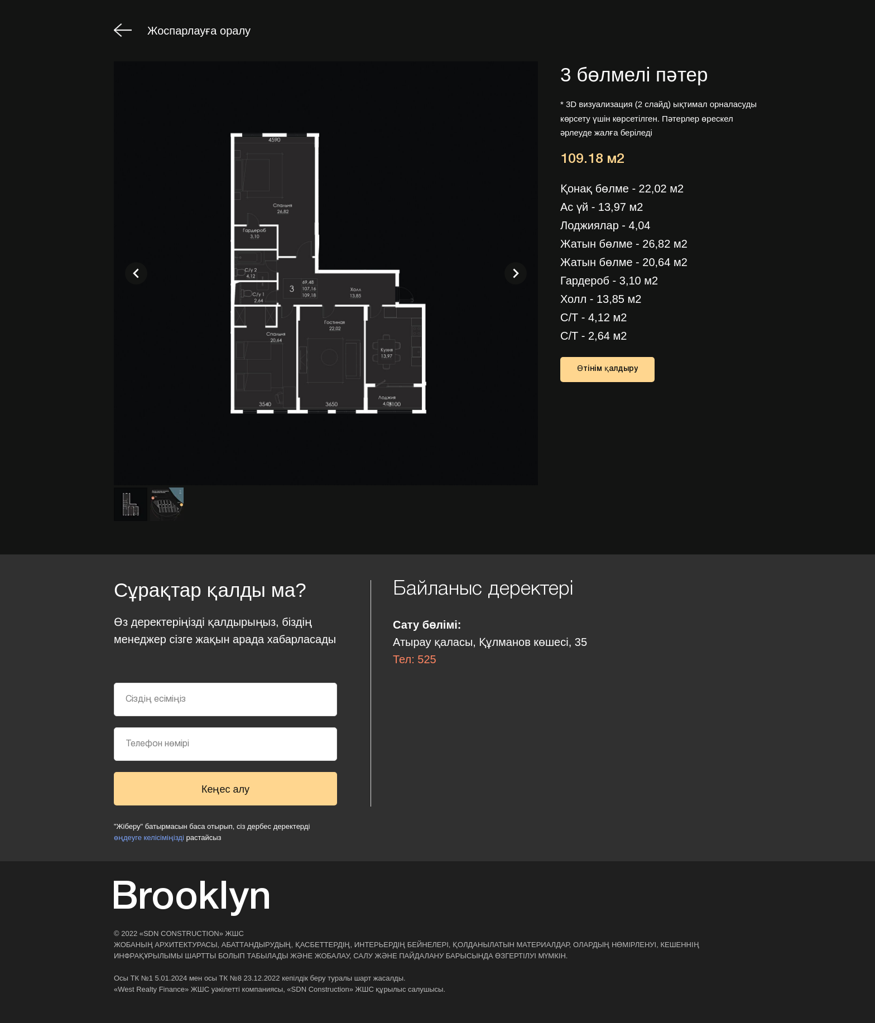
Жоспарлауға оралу (199, 31)
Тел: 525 (414, 659)
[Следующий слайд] (515, 273)
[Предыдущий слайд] (136, 273)
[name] (225, 699)
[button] (607, 369)
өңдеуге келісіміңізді (149, 837)
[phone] (225, 744)
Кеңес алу (225, 789)
